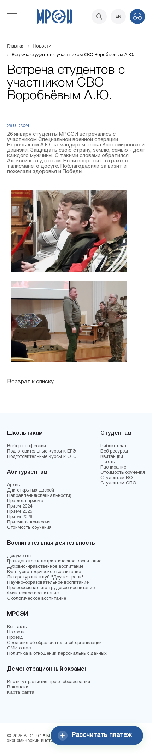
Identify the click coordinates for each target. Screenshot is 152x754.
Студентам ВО (116, 478)
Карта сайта (20, 693)
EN (118, 16)
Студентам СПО (118, 483)
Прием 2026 (19, 517)
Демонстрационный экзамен (47, 669)
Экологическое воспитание (36, 599)
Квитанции (111, 457)
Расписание (113, 467)
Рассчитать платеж (95, 736)
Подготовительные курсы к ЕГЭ (41, 451)
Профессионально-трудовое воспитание (51, 588)
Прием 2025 (19, 512)
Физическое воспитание (33, 593)
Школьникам (25, 433)
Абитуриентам (27, 472)
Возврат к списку (30, 381)
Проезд (15, 638)
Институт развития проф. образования (48, 682)
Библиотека (113, 446)
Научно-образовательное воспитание (48, 583)
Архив (13, 485)
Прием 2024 (19, 506)
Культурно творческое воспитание (44, 572)
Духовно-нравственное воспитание (45, 567)
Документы (19, 556)
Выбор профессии (26, 446)
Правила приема (25, 501)
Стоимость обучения (29, 528)
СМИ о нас (19, 648)
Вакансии (17, 687)
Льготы (108, 462)
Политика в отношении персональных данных (57, 654)
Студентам (115, 433)
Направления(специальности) (39, 496)
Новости (16, 632)
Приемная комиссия (29, 522)
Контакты (17, 627)
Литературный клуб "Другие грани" (45, 577)
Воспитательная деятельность (51, 543)
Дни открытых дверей (30, 490)
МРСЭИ (17, 614)
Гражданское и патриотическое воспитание (54, 561)
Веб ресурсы (114, 451)
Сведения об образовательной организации (54, 643)
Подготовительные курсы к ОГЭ (42, 457)
